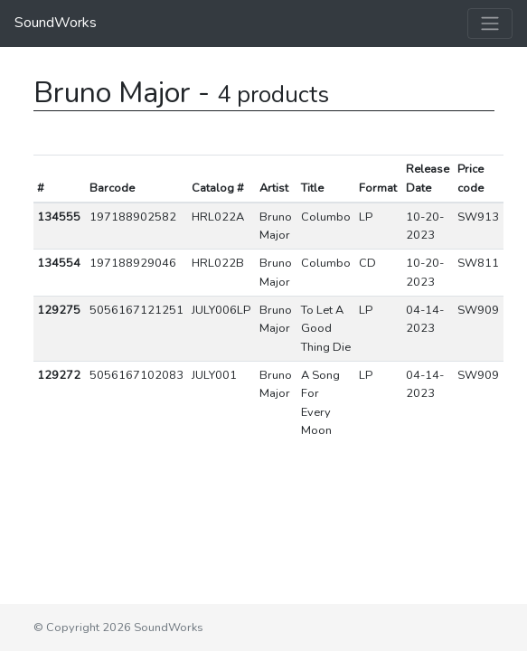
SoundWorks (55, 23)
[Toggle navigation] (490, 23)
